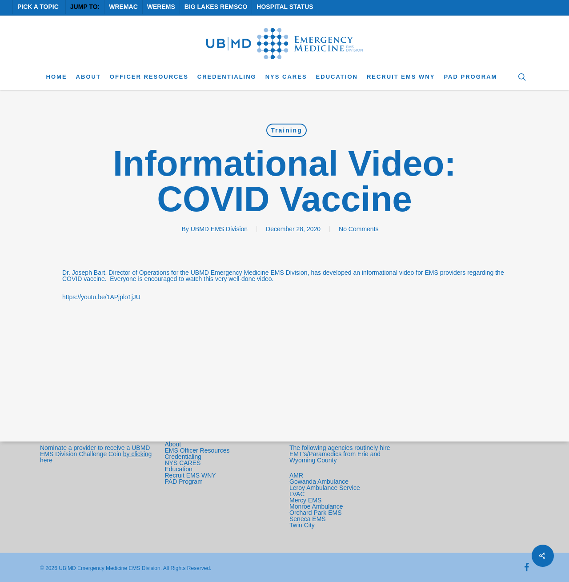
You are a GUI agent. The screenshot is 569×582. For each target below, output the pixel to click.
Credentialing (183, 456)
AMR (296, 475)
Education (178, 469)
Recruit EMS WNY (191, 475)
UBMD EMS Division (219, 229)
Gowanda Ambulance (319, 481)
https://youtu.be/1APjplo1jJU (101, 297)
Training (286, 130)
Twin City (303, 525)
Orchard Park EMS (315, 512)
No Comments (358, 229)
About (173, 444)
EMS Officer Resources (197, 450)
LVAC (297, 494)
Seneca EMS (308, 518)
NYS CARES (184, 462)
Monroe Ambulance (316, 506)
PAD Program (184, 481)
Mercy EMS (305, 500)
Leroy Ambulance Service (324, 487)
